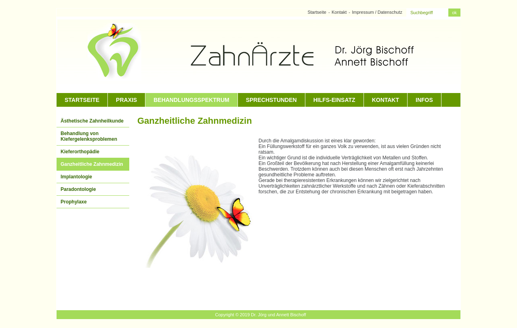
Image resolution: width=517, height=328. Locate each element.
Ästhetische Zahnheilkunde (92, 121)
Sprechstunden (271, 100)
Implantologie (76, 177)
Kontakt (339, 12)
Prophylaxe (74, 202)
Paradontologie (78, 189)
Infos (424, 100)
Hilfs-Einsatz (334, 100)
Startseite (316, 12)
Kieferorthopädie (80, 151)
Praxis (126, 100)
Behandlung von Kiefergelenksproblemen (89, 136)
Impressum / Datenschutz (377, 12)
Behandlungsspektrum (191, 100)
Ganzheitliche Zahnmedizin (92, 164)
